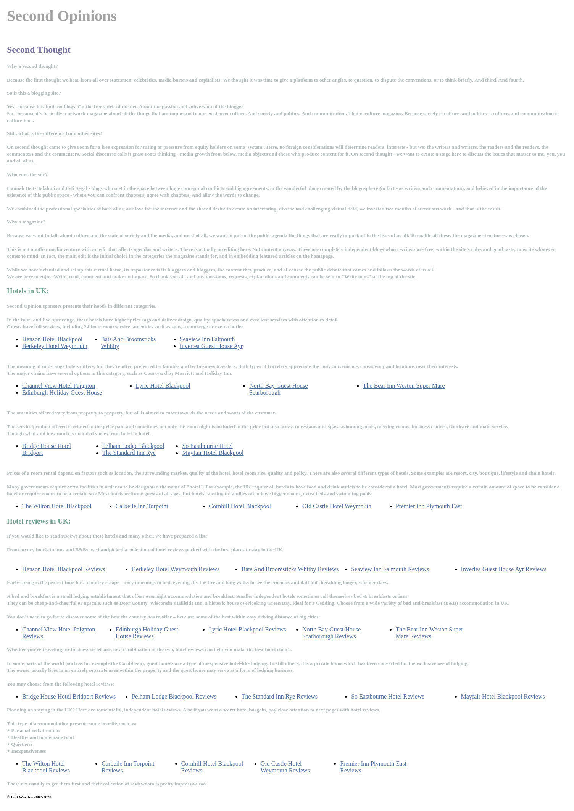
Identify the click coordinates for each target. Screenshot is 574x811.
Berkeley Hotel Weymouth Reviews (175, 569)
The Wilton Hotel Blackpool (57, 506)
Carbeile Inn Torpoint (142, 506)
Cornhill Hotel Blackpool (240, 506)
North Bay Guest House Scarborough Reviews (331, 632)
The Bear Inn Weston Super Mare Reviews (429, 632)
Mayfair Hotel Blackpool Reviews (503, 696)
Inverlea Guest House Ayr (211, 346)
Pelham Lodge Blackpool (133, 446)
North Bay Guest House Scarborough (278, 389)
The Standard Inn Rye (129, 453)
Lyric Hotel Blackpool (163, 385)
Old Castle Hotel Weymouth (336, 506)
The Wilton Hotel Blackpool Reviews (46, 767)
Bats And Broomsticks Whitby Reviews (290, 569)
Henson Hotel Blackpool (52, 339)
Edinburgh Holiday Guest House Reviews (147, 632)
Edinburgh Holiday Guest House (62, 392)
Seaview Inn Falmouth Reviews (390, 569)
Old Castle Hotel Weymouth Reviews (285, 767)
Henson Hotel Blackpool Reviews (63, 569)
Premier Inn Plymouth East (429, 506)
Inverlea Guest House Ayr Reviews (504, 569)
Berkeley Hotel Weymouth (54, 346)
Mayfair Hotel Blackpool (212, 453)
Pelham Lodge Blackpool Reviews (174, 696)
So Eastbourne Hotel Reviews (387, 696)
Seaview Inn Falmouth (207, 339)
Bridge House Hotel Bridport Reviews (69, 696)
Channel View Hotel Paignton (58, 385)
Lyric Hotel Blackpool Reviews (247, 629)
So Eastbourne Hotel (207, 446)
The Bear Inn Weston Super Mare (404, 385)
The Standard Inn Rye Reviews (280, 696)
